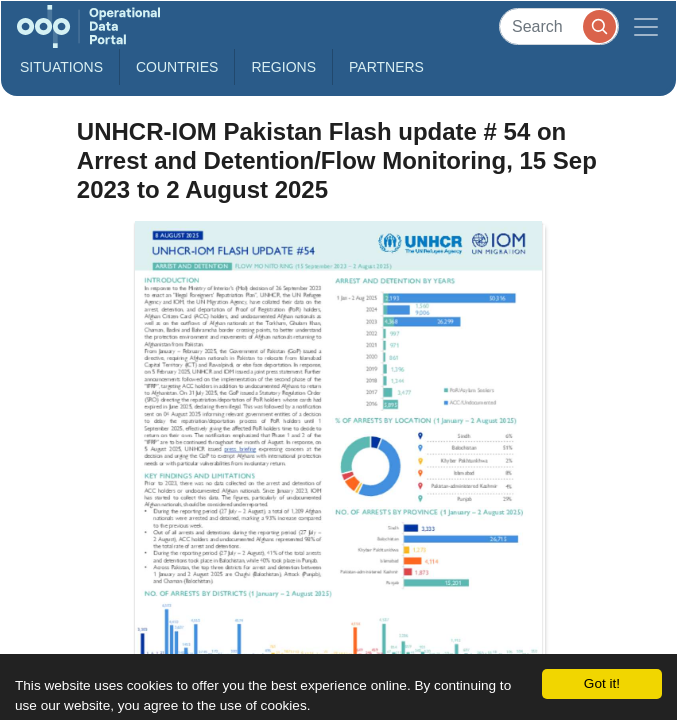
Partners (386, 67)
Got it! (602, 683)
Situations (61, 67)
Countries (177, 67)
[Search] (559, 26)
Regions (283, 67)
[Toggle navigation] (646, 26)
